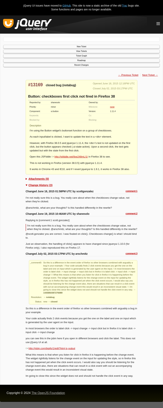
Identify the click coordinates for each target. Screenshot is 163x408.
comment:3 (131, 253)
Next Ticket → (150, 75)
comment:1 (131, 191)
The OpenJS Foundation (48, 393)
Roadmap (81, 60)
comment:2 (131, 213)
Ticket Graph (81, 56)
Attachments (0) (39, 178)
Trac (124, 5)
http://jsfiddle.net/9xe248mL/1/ (69, 156)
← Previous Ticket (128, 75)
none (112, 107)
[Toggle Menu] (158, 23)
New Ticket (81, 47)
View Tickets (81, 51)
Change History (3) (40, 185)
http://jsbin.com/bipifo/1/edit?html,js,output (50, 348)
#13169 (35, 84)
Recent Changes (81, 65)
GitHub (66, 5)
